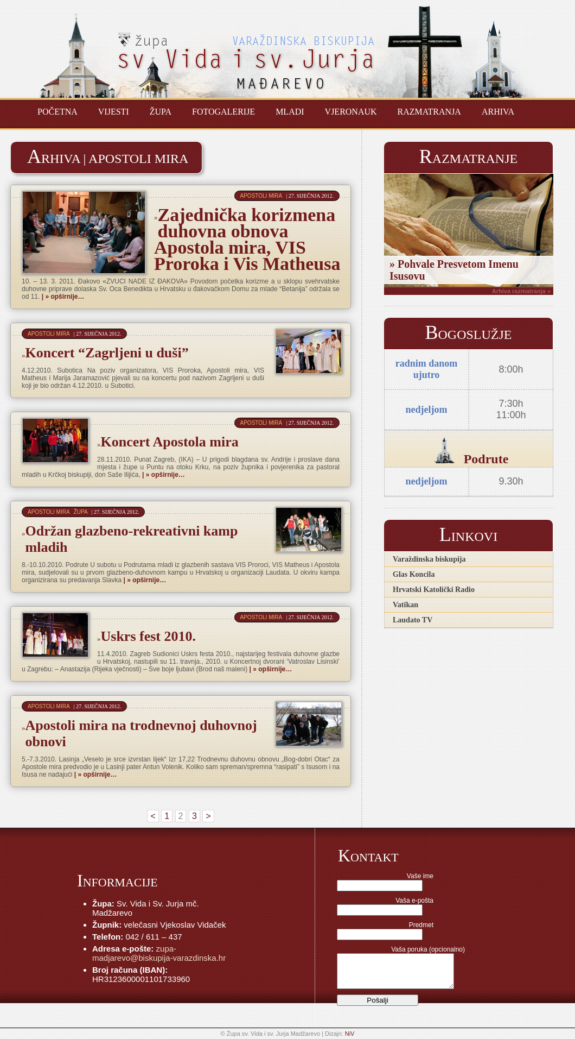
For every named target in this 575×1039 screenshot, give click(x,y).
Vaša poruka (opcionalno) (428, 949)
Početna (57, 111)
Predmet (421, 925)
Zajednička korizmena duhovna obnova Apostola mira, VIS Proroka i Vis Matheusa (247, 239)
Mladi (290, 111)
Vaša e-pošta (414, 900)
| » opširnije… (62, 296)
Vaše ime (420, 876)
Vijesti (113, 111)
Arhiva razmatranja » (521, 291)
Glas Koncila (414, 574)
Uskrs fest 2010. (148, 636)
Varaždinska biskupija (429, 559)
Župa (160, 111)
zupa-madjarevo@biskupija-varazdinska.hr (159, 953)
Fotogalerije (223, 111)
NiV (350, 1033)
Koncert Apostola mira (170, 442)
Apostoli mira (261, 196)
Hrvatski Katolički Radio (434, 589)
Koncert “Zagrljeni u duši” (107, 353)
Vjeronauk (351, 111)
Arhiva (498, 111)
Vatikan (405, 605)
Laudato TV (412, 620)
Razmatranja (429, 111)
